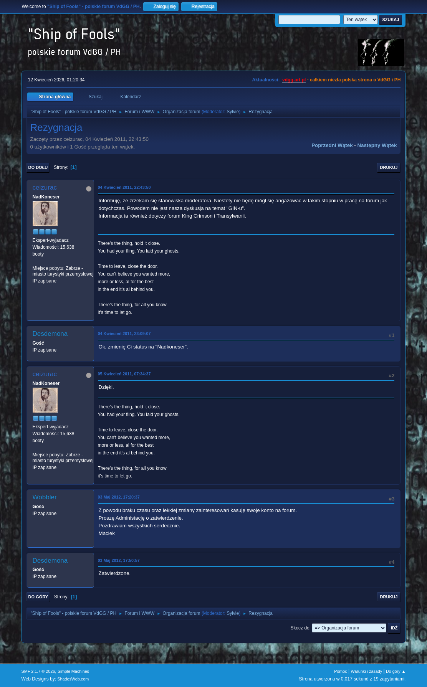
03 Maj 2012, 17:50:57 (119, 560)
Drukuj (389, 167)
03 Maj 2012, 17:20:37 (119, 497)
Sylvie (233, 111)
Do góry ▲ (395, 671)
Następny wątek (377, 145)
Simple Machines (73, 671)
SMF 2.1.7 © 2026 (38, 671)
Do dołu (38, 167)
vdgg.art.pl (294, 80)
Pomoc (340, 671)
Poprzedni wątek (332, 145)
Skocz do (299, 628)
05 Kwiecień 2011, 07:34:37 (124, 374)
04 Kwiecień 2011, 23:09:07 (124, 333)
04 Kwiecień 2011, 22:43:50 (124, 187)
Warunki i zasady (366, 671)
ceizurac (45, 187)
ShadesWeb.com (73, 679)
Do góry (38, 597)
